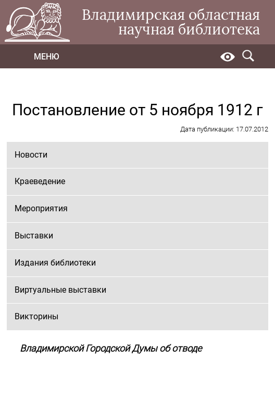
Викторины (36, 316)
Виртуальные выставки (60, 290)
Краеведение (40, 181)
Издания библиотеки (55, 263)
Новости (31, 155)
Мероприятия (41, 208)
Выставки (34, 235)
